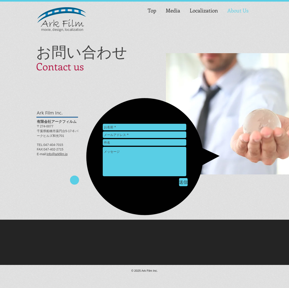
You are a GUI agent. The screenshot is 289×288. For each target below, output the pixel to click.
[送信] (183, 182)
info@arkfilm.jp (57, 154)
